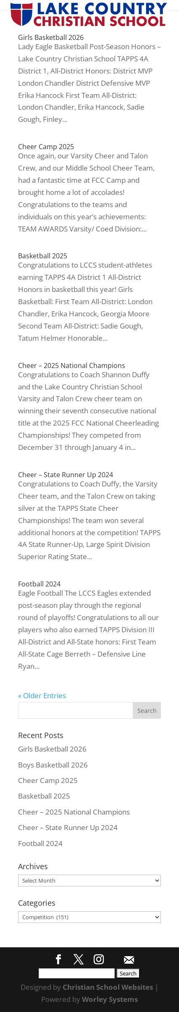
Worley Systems (110, 999)
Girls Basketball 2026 (51, 37)
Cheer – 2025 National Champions (71, 365)
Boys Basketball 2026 (53, 765)
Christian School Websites (108, 987)
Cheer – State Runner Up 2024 (65, 474)
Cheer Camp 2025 (46, 146)
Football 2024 (39, 584)
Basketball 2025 (42, 255)
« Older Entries (42, 695)
